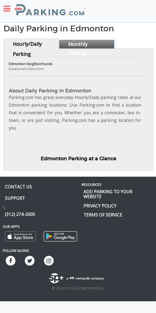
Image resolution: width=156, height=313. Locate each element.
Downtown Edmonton (26, 68)
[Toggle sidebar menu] (7, 8)
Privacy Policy (99, 205)
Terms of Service (102, 214)
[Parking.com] (50, 7)
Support (15, 198)
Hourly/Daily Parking (27, 45)
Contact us (18, 186)
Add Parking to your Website (107, 194)
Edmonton (95, 13)
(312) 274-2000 (20, 214)
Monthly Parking (78, 45)
